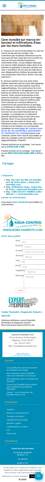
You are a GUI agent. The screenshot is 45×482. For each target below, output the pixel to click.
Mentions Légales (14, 423)
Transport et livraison (15, 416)
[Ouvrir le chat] (39, 476)
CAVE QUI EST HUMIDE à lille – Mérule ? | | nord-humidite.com (24, 193)
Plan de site (11, 433)
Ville (41, 261)
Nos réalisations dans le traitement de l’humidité (22, 380)
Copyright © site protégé (17, 420)
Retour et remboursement (18, 413)
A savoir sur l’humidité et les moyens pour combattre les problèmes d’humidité (22, 386)
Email (41, 266)
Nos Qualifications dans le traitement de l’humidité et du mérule (22, 369)
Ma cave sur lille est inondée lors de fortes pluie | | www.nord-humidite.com (23, 182)
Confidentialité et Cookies (17, 426)
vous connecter (20, 202)
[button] (4, 6)
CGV (8, 430)
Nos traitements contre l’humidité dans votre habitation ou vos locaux (21, 374)
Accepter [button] (34, 476)
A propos (10, 409)
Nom (41, 241)
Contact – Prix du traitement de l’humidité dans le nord (20, 393)
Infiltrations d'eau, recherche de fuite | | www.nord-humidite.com (24, 188)
